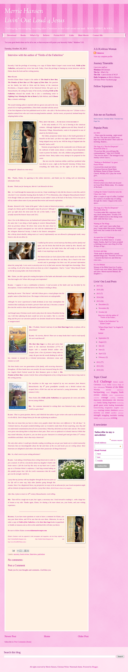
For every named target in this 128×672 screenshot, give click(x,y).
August (101, 342)
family (99, 403)
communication (119, 395)
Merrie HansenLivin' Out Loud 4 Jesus (35, 16)
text (98, 457)
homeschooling (99, 408)
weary (96, 418)
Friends (104, 384)
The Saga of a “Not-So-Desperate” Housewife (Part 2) (106, 209)
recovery (97, 413)
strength (97, 415)
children (104, 395)
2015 (98, 294)
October (102, 312)
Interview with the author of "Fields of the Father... (108, 316)
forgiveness (112, 403)
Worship (97, 390)
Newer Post (10, 636)
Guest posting (99, 180)
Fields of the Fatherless (27, 522)
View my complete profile (103, 57)
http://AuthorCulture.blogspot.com (44, 539)
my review (27, 68)
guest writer (103, 405)
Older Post (83, 636)
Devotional (11, 35)
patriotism (41, 554)
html (99, 454)
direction (120, 400)
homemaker (119, 405)
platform (121, 410)
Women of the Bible (114, 387)
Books (23, 35)
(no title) (97, 133)
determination (107, 400)
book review (24, 554)
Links (71, 35)
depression (97, 400)
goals (96, 405)
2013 (98, 301)
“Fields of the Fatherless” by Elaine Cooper (108, 322)
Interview (33, 554)
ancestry (16, 554)
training (120, 415)
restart (107, 413)
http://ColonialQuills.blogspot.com (17, 539)
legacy (95, 410)
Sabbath (114, 384)
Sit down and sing (100, 251)
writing (114, 418)
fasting (105, 403)
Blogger (95, 667)
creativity (120, 398)
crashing (112, 397)
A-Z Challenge (103, 381)
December (102, 304)
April (101, 354)
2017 (98, 286)
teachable (113, 415)
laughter (116, 408)
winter (100, 418)
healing (111, 405)
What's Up (34, 35)
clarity (111, 395)
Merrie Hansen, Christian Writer (104, 119)
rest (102, 413)
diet (114, 400)
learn (122, 408)
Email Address (108, 443)
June (100, 350)
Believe (46, 35)
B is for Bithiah (99, 265)
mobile (100, 461)
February (102, 357)
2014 (98, 297)
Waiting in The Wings (101, 224)
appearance (120, 390)
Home (47, 636)
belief (108, 392)
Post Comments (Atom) (22, 642)
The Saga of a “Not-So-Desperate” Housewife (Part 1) (106, 148)
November (103, 308)
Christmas (97, 385)
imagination (109, 408)
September (103, 338)
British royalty (118, 382)
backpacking (99, 392)
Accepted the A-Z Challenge (104, 237)
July (100, 346)
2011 (98, 366)
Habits (109, 385)
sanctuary (120, 413)
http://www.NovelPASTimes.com (16, 542)
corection (96, 397)
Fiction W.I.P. (59, 35)
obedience (114, 410)
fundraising (120, 402)
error (95, 402)
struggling (105, 415)
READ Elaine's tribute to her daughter (61, 488)
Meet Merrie (83, 35)
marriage (101, 410)
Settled (100, 333)
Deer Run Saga (45, 522)
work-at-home (107, 418)
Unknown (100, 53)
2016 (98, 290)
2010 (98, 370)
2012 (98, 362)
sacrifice (114, 413)
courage (104, 397)
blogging (114, 392)
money (107, 410)
